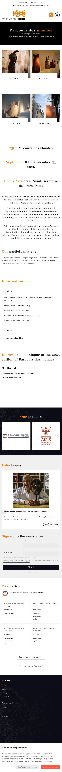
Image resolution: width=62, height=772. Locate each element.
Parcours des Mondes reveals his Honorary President (26, 512)
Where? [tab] (9, 331)
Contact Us (6, 697)
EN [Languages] (35, 2)
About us (5, 689)
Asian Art (44, 79)
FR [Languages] (32, 2)
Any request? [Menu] (7, 703)
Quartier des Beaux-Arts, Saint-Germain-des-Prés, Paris (31, 5)
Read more (53, 524)
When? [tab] (9, 291)
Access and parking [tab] (14, 338)
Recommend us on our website (30, 657)
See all (46, 524)
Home (4, 685)
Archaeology (15, 123)
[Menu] (57, 14)
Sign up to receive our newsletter (13, 711)
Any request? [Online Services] (23, 2)
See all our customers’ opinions (30, 666)
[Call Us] (51, 14)
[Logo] (13, 15)
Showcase (44, 123)
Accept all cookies (50, 767)
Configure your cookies (27, 767)
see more (7, 610)
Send (31, 567)
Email (5, 545)
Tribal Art (15, 79)
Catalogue (5, 693)
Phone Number (8, 552)
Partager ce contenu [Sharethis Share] (41, 3)
